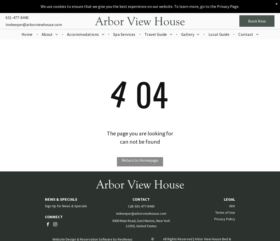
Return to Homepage (140, 160)
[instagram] (55, 224)
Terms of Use (225, 212)
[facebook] (48, 224)
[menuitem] (28, 30)
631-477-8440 (17, 13)
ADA (232, 206)
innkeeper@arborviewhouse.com (34, 20)
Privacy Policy (224, 219)
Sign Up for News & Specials (66, 206)
